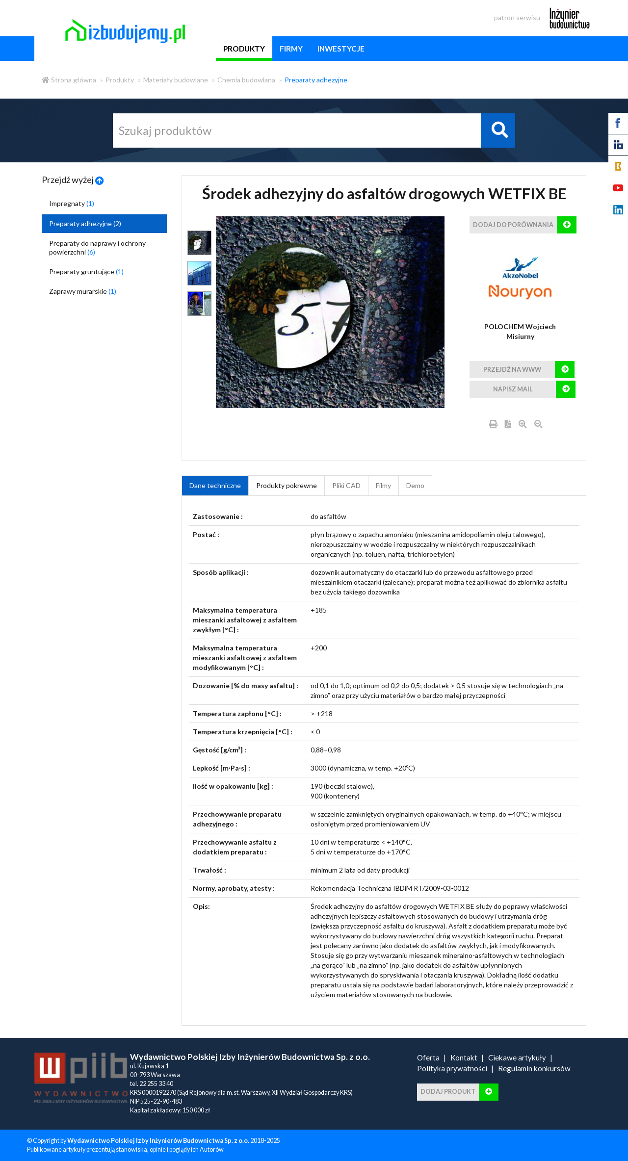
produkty (244, 48)
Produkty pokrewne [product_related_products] (286, 485)
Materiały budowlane (175, 80)
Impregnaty (71, 203)
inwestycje (341, 48)
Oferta (428, 1057)
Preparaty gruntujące (86, 271)
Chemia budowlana (246, 80)
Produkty (119, 80)
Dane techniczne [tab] (215, 485)
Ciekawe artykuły (517, 1057)
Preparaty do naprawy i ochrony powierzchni (97, 247)
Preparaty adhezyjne (316, 80)
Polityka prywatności (452, 1068)
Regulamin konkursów (534, 1068)
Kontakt (463, 1057)
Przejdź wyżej (73, 179)
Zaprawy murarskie (82, 291)
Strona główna (69, 80)
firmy (291, 48)
